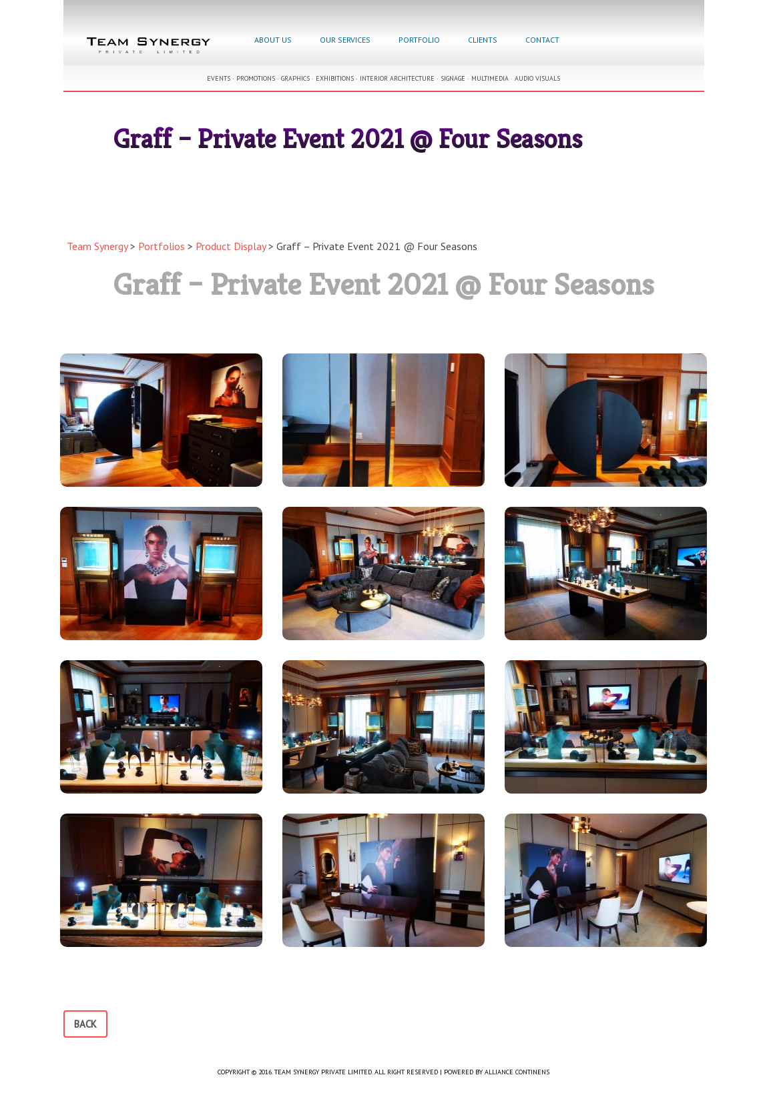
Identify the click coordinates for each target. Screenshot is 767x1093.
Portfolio (419, 40)
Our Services (345, 40)
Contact (542, 40)
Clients (482, 40)
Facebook (588, 41)
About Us (273, 40)
